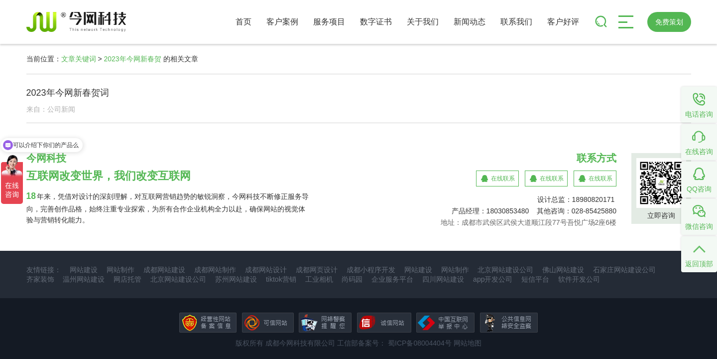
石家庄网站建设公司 (624, 270)
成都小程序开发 (371, 270)
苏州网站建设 (236, 279)
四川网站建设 (443, 279)
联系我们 (516, 21)
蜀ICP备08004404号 (419, 343)
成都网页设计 (317, 270)
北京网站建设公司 (505, 270)
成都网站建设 (164, 270)
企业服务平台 (392, 279)
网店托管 (127, 279)
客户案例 (282, 21)
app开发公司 (492, 279)
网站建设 (84, 270)
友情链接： (43, 270)
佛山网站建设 (563, 270)
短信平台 (535, 279)
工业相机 (319, 279)
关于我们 (423, 21)
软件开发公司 (579, 279)
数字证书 (376, 21)
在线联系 (503, 178)
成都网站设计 (266, 270)
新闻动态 (469, 21)
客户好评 (563, 21)
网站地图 (467, 343)
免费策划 (669, 22)
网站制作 (120, 270)
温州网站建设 (84, 279)
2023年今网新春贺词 (67, 93)
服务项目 (329, 21)
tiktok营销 (281, 279)
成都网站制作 (215, 270)
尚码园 (352, 279)
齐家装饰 (40, 279)
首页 (243, 21)
